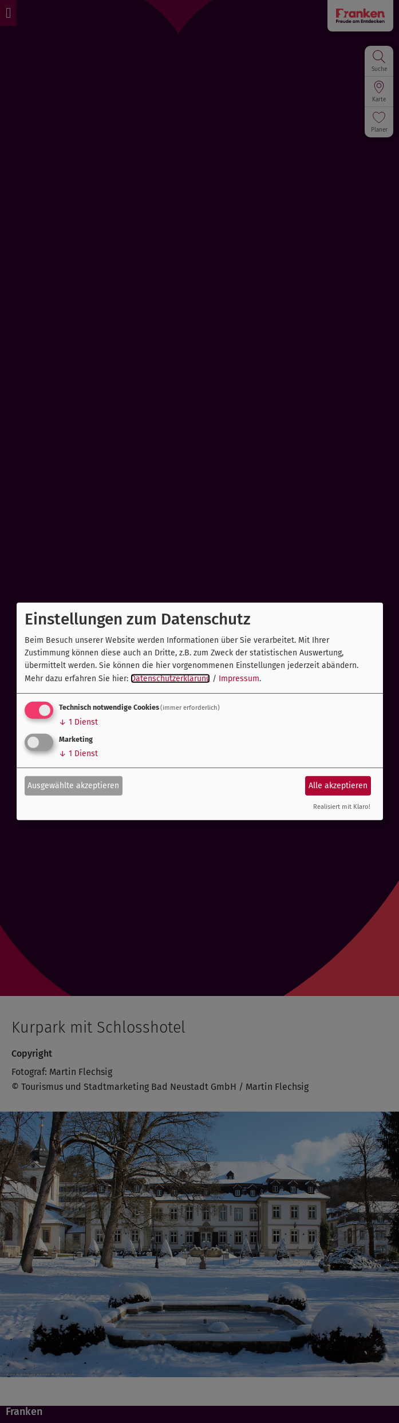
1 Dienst (78, 722)
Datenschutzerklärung (170, 678)
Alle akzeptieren (338, 785)
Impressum (239, 678)
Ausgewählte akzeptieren (73, 785)
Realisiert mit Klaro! (341, 807)
